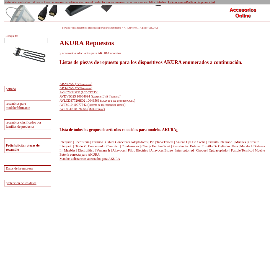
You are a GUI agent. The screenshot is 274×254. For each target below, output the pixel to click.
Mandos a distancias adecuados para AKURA (90, 159)
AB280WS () (76, 84)
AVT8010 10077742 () (92, 105)
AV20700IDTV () (79, 92)
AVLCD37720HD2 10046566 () (97, 100)
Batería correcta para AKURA (80, 154)
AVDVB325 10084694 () (91, 96)
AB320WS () (76, 88)
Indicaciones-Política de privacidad (191, 2)
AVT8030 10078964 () (82, 109)
